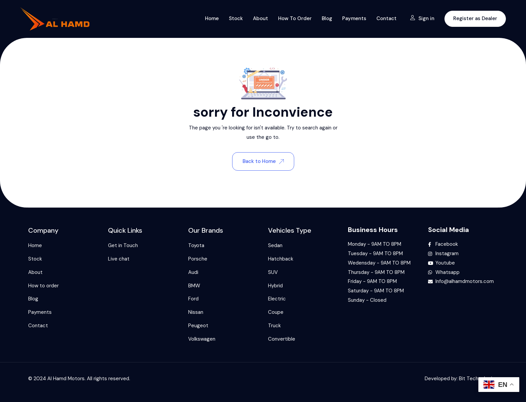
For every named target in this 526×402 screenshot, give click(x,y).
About (260, 18)
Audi (193, 272)
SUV (273, 272)
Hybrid (275, 285)
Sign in (422, 18)
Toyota (196, 245)
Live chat (118, 258)
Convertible (281, 339)
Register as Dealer (475, 18)
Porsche (197, 258)
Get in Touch (123, 245)
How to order (295, 18)
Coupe (275, 312)
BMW (194, 285)
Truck (274, 325)
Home (212, 18)
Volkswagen (201, 339)
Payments (354, 18)
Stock (236, 18)
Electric (277, 298)
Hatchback (280, 258)
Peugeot (198, 325)
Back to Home (263, 161)
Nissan (195, 312)
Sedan (275, 245)
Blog (327, 18)
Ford (193, 298)
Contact (386, 18)
